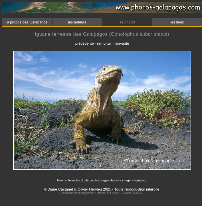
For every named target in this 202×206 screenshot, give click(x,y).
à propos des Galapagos (27, 22)
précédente (84, 43)
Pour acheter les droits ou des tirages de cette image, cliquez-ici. (102, 180)
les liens (177, 22)
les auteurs (77, 22)
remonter (104, 43)
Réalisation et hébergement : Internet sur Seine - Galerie (95, 193)
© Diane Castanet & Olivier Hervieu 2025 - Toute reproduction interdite (101, 189)
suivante (122, 43)
